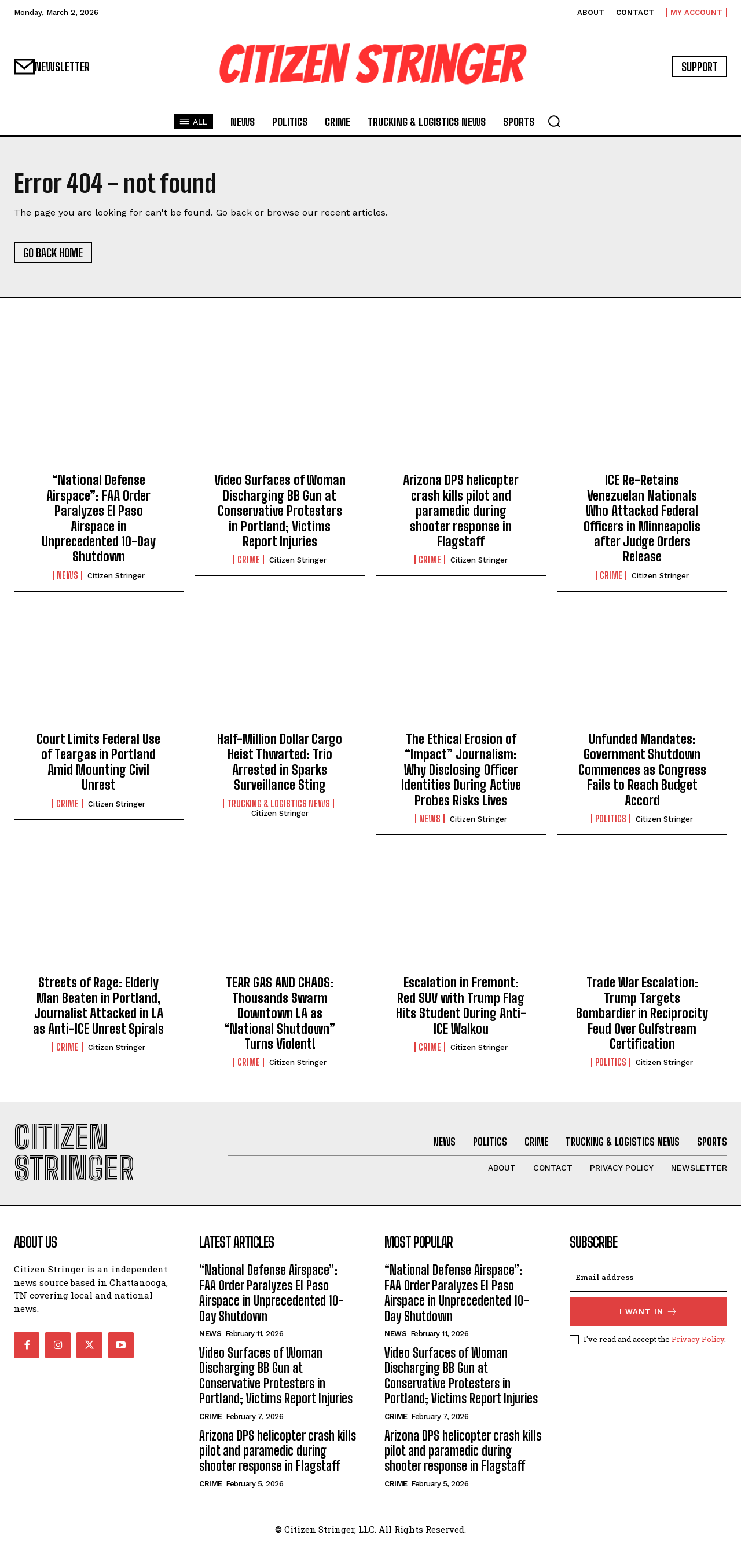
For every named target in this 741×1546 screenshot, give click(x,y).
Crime (248, 559)
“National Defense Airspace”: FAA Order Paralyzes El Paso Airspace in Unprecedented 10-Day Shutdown (99, 518)
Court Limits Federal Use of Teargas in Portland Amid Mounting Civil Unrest (98, 762)
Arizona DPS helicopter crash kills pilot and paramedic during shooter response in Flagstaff (461, 510)
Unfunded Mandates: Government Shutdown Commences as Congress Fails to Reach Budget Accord (642, 769)
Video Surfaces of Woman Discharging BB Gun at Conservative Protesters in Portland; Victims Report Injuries (280, 510)
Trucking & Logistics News (278, 803)
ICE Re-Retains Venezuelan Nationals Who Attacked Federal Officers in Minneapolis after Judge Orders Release (642, 518)
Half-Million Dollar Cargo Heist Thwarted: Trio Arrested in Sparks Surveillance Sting (279, 762)
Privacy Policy (698, 1339)
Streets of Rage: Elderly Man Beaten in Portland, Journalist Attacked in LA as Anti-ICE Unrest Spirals (98, 1005)
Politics (610, 818)
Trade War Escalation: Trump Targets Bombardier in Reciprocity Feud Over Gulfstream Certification (642, 1013)
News (67, 575)
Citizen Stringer (116, 575)
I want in (648, 1311)
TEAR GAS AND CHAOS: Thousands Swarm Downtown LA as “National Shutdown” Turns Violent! (279, 1013)
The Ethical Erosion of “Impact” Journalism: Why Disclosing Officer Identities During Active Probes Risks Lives (461, 769)
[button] (554, 121)
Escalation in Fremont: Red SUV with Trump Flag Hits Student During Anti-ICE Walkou (461, 1005)
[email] (648, 1277)
